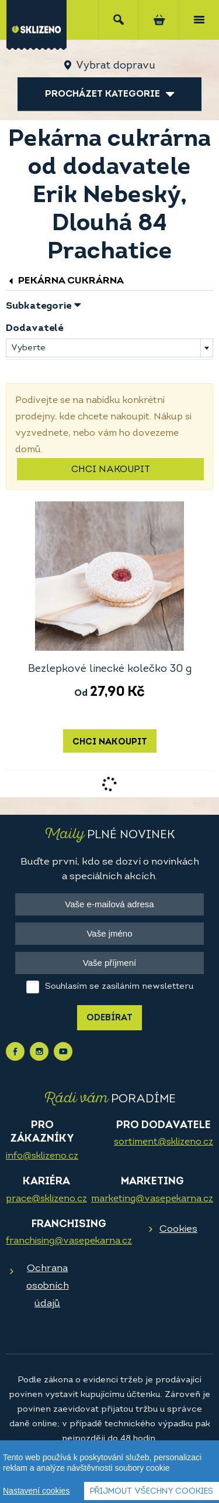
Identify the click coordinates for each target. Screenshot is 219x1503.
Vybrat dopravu (115, 65)
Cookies (178, 1229)
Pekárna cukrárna (65, 281)
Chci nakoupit (110, 469)
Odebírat (109, 1018)
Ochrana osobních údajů (47, 1286)
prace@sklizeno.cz (46, 1199)
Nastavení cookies (36, 1491)
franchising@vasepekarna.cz (69, 1241)
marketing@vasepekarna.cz (152, 1199)
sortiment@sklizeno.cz (163, 1142)
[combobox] (109, 348)
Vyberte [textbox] (28, 348)
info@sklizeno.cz (42, 1156)
